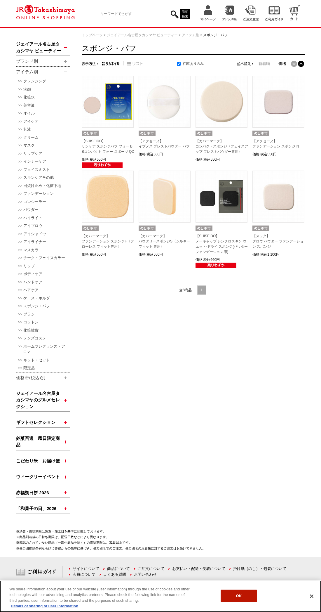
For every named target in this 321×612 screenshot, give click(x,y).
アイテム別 (190, 35)
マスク (29, 145)
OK (239, 596)
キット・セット (36, 360)
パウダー (31, 209)
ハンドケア (32, 282)
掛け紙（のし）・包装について (259, 568)
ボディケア (32, 274)
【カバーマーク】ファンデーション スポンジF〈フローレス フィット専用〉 (108, 241)
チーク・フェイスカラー (44, 258)
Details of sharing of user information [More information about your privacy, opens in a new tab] (44, 606)
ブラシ (29, 314)
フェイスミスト (36, 169)
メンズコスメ (34, 338)
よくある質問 (114, 574)
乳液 (27, 129)
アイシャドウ (34, 234)
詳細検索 (185, 14)
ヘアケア (31, 290)
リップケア (32, 153)
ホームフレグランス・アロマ (44, 349)
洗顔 (27, 89)
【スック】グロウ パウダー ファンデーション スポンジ (277, 241)
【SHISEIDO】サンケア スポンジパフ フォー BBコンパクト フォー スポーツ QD (108, 146)
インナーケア (34, 161)
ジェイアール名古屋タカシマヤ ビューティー (142, 35)
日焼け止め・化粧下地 (42, 185)
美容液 (29, 105)
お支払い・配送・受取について (198, 568)
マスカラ (31, 250)
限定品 (29, 368)
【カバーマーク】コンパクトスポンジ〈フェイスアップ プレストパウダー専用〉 (222, 146)
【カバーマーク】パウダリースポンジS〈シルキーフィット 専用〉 (164, 241)
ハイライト (32, 218)
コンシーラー (34, 202)
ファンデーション (38, 193)
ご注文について (151, 568)
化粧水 (29, 97)
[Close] (311, 596)
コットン (31, 322)
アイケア (31, 121)
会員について (84, 574)
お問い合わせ (145, 574)
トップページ (92, 35)
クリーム (31, 137)
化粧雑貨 (31, 330)
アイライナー (34, 242)
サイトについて (86, 568)
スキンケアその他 (38, 177)
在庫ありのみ (193, 64)
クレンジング (34, 81)
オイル (29, 113)
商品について (118, 568)
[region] (160, 596)
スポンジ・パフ (36, 306)
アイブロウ (32, 225)
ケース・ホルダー (38, 298)
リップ (29, 266)
